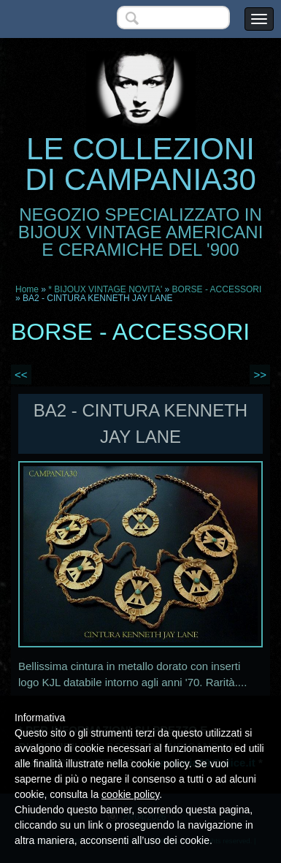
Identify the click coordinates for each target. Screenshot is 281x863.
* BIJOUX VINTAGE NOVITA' (105, 289)
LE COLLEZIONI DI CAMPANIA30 (140, 164)
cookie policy (130, 794)
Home (27, 289)
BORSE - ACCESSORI (217, 289)
